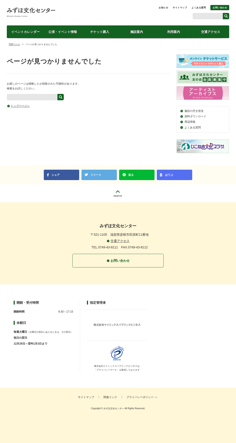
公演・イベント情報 (62, 32)
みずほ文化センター (31, 12)
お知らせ (163, 7)
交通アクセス (210, 32)
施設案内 (136, 32)
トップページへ (20, 106)
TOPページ (14, 44)
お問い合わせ (220, 7)
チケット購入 (99, 32)
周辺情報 (189, 121)
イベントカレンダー (25, 32)
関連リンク (110, 397)
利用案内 (173, 32)
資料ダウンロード (195, 116)
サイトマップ (180, 7)
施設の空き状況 (194, 111)
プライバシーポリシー (140, 397)
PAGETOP (118, 193)
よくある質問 (199, 7)
